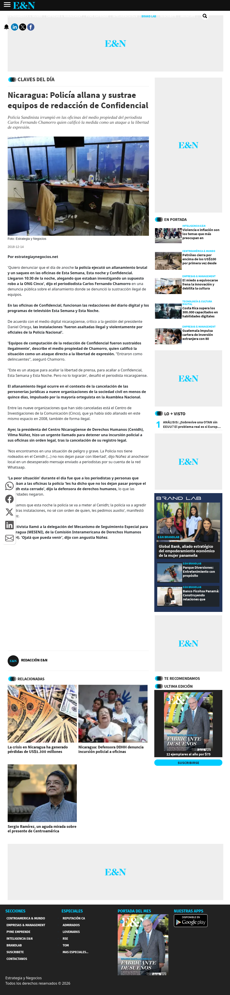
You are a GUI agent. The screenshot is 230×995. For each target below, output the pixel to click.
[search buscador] (205, 16)
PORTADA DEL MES (134, 911)
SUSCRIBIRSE (188, 762)
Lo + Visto (175, 413)
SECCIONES (15, 911)
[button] (9, 486)
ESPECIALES (72, 911)
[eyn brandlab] (179, 498)
